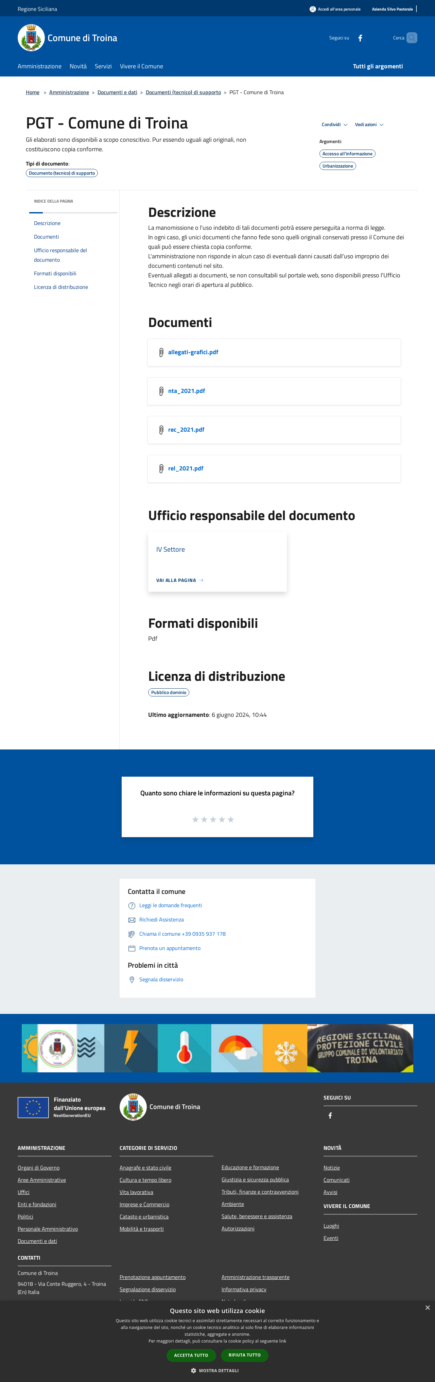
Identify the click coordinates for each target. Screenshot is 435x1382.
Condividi (336, 125)
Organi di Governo (38, 1167)
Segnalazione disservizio (148, 1289)
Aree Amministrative (42, 1180)
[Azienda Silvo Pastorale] (392, 9)
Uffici (24, 1192)
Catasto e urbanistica (144, 1216)
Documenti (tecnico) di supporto (183, 92)
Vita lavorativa (136, 1192)
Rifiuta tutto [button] (245, 1355)
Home (32, 92)
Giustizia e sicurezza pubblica (255, 1179)
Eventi (331, 1238)
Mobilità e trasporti (142, 1229)
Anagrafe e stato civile (145, 1167)
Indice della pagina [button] (53, 201)
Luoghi (331, 1226)
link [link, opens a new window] (282, 1341)
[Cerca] (409, 38)
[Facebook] (348, 37)
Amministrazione (69, 92)
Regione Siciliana (37, 9)
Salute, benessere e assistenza (257, 1216)
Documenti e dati (117, 92)
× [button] (427, 1308)
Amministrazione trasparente (256, 1277)
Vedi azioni (370, 125)
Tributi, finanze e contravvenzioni (260, 1192)
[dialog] (217, 1341)
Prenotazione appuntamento (153, 1277)
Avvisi (330, 1192)
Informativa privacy (244, 1289)
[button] (217, 1370)
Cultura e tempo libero (145, 1180)
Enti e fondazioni (37, 1204)
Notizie (332, 1167)
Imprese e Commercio (144, 1204)
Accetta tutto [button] (191, 1355)
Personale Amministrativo (48, 1229)
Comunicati (337, 1180)
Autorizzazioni (238, 1228)
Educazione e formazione (250, 1167)
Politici (25, 1216)
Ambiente (233, 1204)
